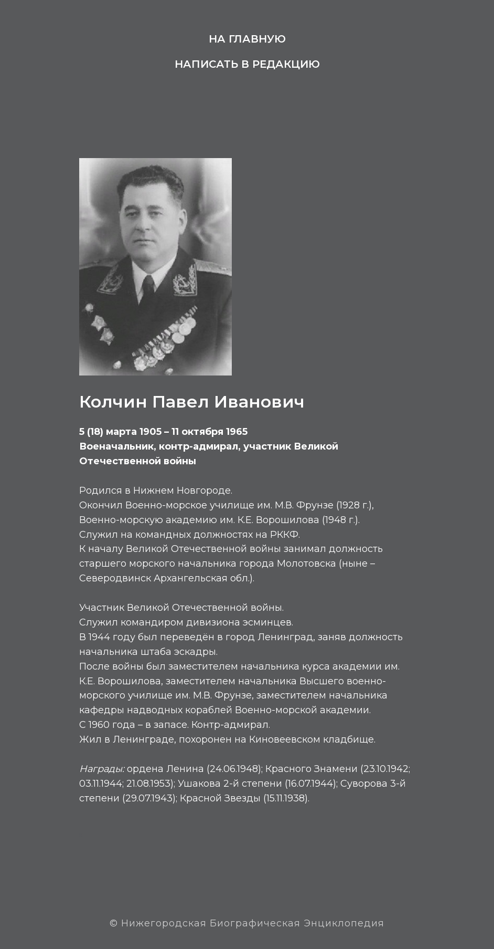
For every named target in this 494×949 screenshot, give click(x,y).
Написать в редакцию (247, 64)
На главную (247, 39)
